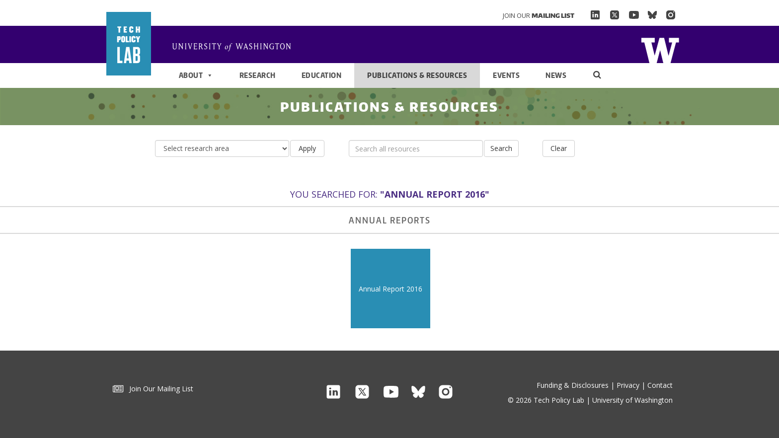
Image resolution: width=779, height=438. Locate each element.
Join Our (538, 15)
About (196, 75)
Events (506, 75)
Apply (307, 148)
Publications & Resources (417, 75)
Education (322, 75)
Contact (660, 385)
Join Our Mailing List (153, 388)
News (555, 75)
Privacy (628, 385)
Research (257, 75)
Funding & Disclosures (573, 385)
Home (235, 48)
